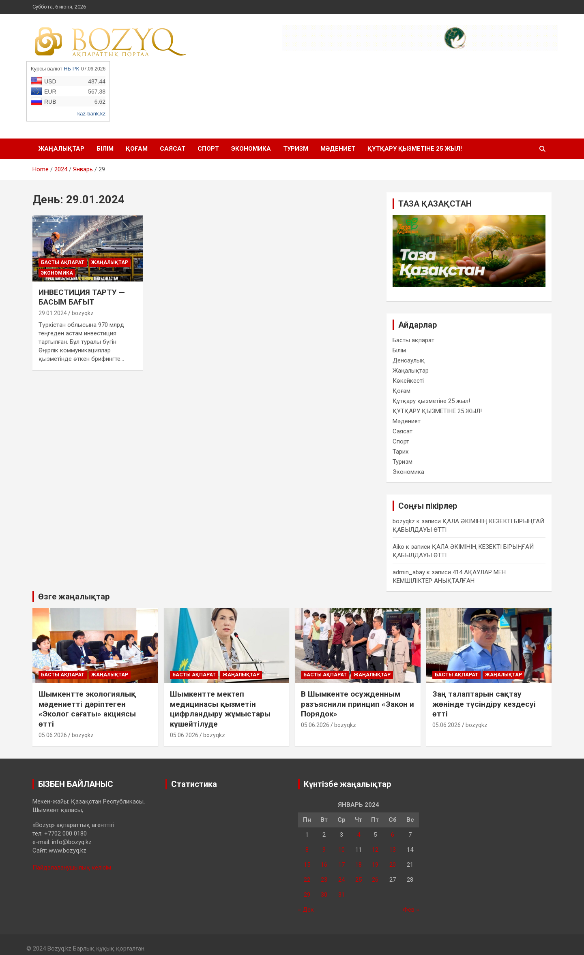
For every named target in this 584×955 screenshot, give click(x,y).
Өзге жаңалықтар (74, 596)
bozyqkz (83, 313)
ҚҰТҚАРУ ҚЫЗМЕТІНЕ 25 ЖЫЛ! (414, 148)
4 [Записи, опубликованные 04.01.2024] (358, 834)
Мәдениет (337, 148)
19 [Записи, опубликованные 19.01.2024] (375, 864)
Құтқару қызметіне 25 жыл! (431, 401)
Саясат (172, 148)
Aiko (398, 546)
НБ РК (71, 69)
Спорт (208, 148)
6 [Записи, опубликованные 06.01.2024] (392, 834)
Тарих (400, 451)
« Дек (306, 909)
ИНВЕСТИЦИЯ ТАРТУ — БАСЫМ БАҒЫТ (82, 297)
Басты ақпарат (62, 262)
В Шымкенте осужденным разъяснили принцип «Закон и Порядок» (357, 703)
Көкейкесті (408, 380)
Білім (105, 148)
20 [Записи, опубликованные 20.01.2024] (392, 864)
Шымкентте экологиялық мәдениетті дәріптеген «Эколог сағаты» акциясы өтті (87, 709)
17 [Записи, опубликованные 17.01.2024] (341, 864)
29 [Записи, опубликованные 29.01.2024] (307, 894)
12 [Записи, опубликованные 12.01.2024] (375, 849)
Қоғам (137, 148)
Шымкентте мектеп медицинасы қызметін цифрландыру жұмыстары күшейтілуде (220, 709)
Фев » (411, 909)
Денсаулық (409, 360)
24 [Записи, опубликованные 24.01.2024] (341, 879)
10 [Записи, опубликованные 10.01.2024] (341, 849)
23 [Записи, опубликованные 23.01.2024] (324, 879)
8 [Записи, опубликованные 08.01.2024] (307, 849)
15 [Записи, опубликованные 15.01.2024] (307, 864)
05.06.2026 (53, 735)
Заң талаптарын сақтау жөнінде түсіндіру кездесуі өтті (484, 703)
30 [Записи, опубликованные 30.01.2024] (324, 894)
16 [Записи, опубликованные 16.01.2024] (324, 864)
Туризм (295, 148)
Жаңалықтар (61, 148)
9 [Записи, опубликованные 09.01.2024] (324, 849)
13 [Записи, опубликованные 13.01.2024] (392, 849)
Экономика (251, 148)
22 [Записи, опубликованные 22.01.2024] (307, 879)
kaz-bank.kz (91, 114)
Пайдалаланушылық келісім (71, 867)
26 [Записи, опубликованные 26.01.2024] (375, 879)
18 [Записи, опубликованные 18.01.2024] (358, 864)
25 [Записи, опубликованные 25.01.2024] (358, 879)
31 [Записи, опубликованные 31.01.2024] (341, 894)
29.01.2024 (53, 313)
